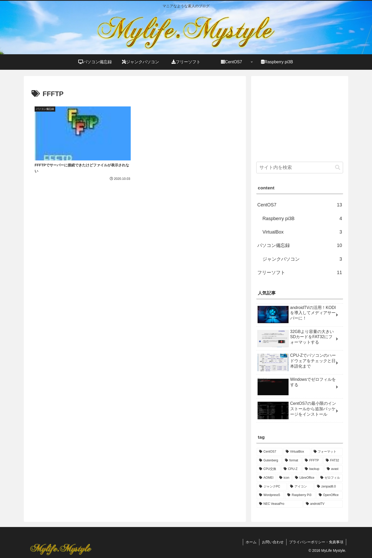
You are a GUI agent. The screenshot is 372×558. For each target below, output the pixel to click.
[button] (337, 168)
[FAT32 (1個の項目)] (333, 460)
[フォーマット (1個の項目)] (327, 452)
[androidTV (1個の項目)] (323, 504)
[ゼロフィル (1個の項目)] (330, 478)
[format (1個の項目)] (292, 460)
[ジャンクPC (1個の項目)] (272, 487)
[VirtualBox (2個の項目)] (296, 452)
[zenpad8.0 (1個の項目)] (329, 487)
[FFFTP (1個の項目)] (312, 460)
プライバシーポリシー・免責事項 (316, 542)
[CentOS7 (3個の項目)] (269, 452)
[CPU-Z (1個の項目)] (291, 469)
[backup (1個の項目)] (313, 469)
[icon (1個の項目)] (284, 478)
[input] (299, 167)
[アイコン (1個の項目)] (301, 487)
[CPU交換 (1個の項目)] (268, 469)
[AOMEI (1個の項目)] (266, 478)
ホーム (251, 542)
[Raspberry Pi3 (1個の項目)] (300, 495)
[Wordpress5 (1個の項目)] (270, 495)
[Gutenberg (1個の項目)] (269, 460)
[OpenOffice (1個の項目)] (329, 495)
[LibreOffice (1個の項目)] (305, 478)
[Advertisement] (83, 234)
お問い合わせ (273, 542)
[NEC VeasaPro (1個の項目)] (280, 504)
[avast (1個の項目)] (333, 469)
